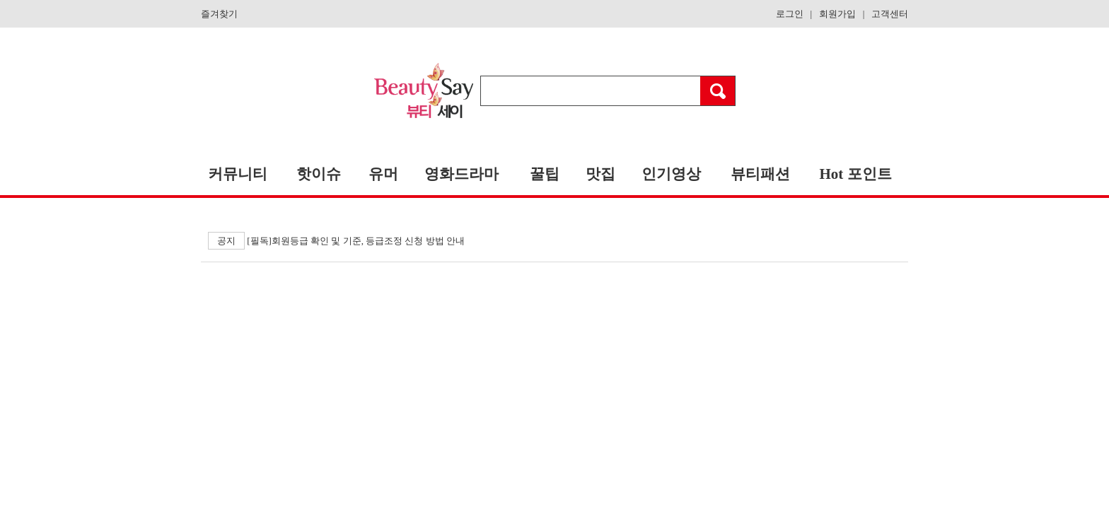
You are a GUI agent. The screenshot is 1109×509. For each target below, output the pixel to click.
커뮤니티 (237, 173)
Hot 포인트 (855, 173)
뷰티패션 (760, 173)
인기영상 (671, 173)
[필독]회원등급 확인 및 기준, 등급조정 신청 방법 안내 (336, 241)
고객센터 (889, 13)
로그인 (789, 13)
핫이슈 (318, 173)
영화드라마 (461, 173)
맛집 (600, 173)
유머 (383, 173)
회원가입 (837, 13)
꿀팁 (544, 173)
